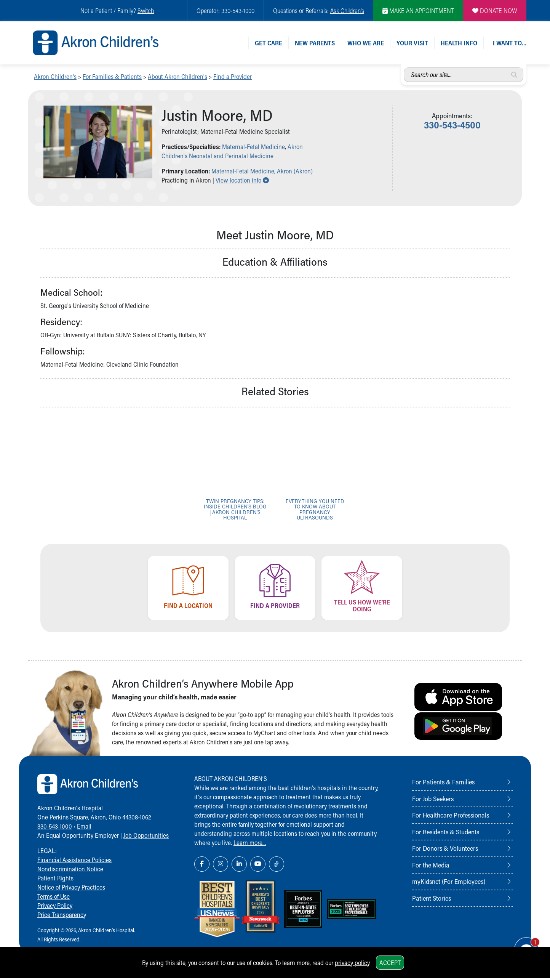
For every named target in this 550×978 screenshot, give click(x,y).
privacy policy (352, 963)
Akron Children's (55, 76)
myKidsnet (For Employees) (448, 881)
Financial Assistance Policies (74, 860)
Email (84, 826)
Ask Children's (347, 10)
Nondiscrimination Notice (70, 869)
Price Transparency (61, 915)
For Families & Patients (112, 76)
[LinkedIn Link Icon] (239, 864)
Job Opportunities (146, 835)
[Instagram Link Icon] (220, 864)
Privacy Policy (54, 905)
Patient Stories (431, 898)
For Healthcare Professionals (450, 815)
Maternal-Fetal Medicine (253, 147)
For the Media (430, 865)
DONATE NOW (494, 10)
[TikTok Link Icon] (276, 864)
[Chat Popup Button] (522, 944)
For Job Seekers (433, 798)
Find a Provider (232, 76)
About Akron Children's (177, 76)
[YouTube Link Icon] (257, 864)
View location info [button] (242, 180)
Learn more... (249, 843)
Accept (390, 963)
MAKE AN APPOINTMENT (418, 10)
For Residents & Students (445, 831)
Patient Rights (55, 878)
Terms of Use (53, 896)
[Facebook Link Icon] (201, 864)
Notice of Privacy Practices (71, 887)
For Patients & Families (443, 782)
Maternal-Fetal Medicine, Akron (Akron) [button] (262, 171)
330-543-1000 (54, 826)
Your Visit (412, 43)
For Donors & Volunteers (445, 848)
